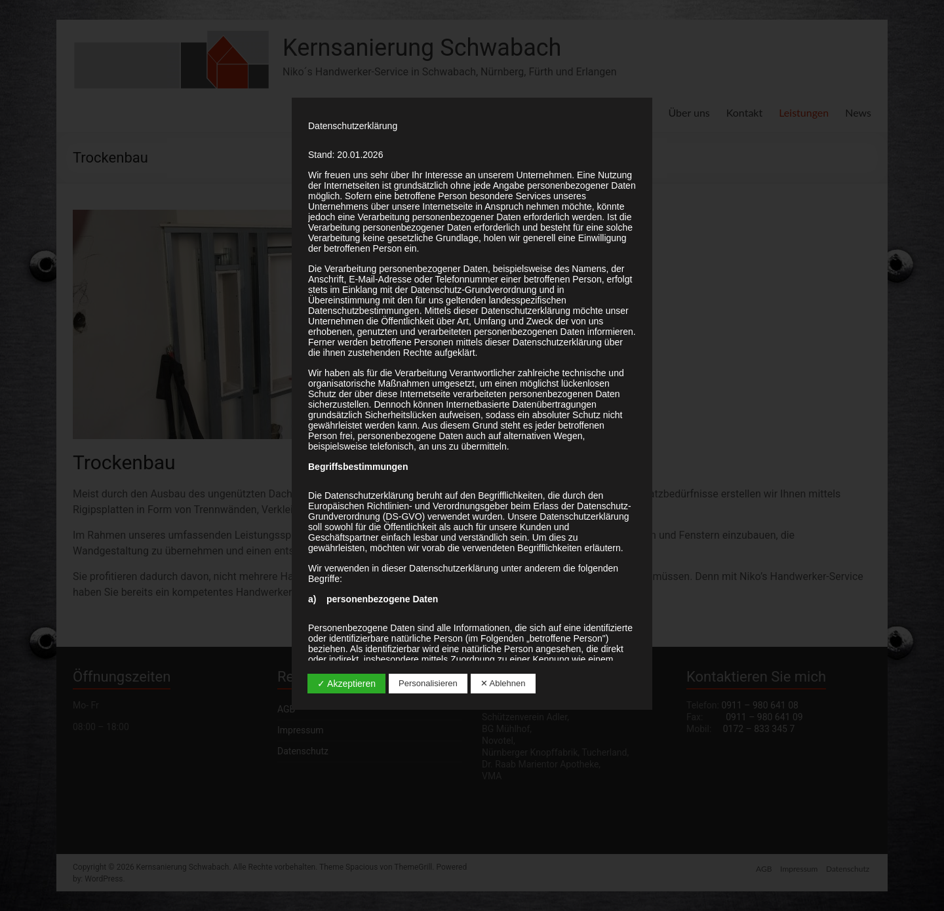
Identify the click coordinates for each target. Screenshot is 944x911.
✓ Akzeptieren (346, 683)
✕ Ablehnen (503, 683)
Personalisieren (428, 683)
